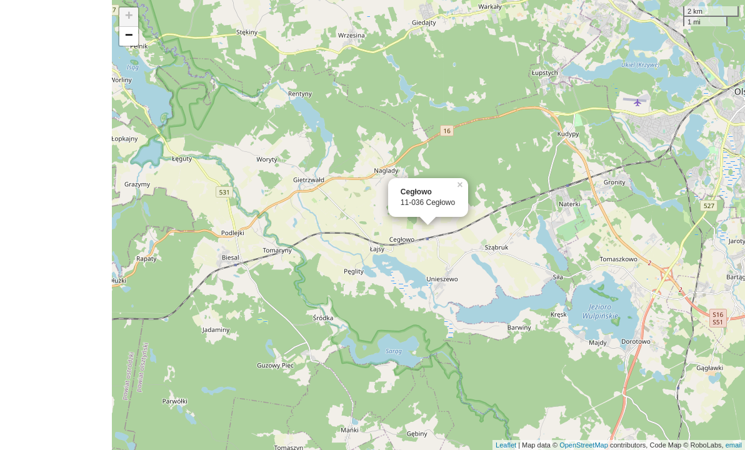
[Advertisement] (56, 225)
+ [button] (129, 17)
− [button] (129, 36)
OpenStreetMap (583, 445)
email (734, 445)
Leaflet (506, 445)
